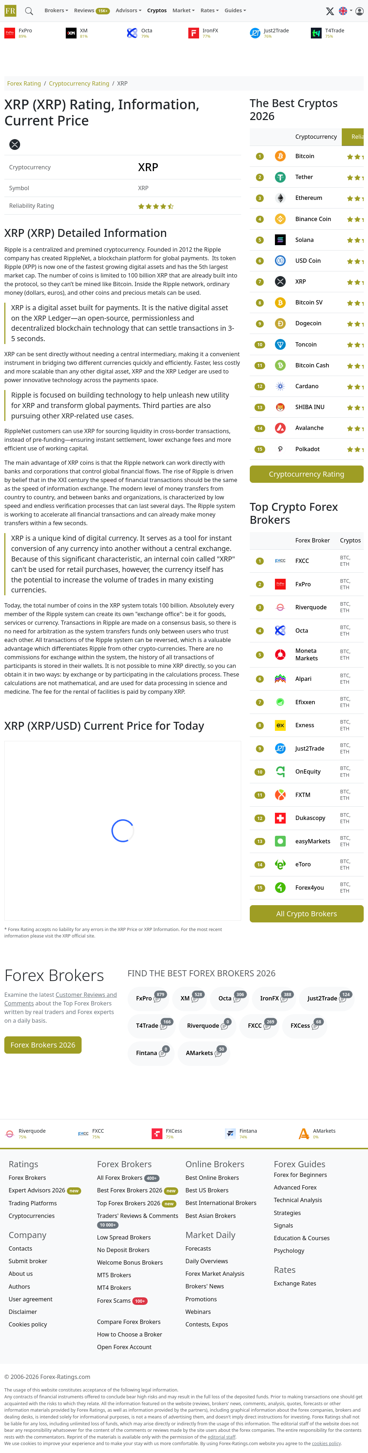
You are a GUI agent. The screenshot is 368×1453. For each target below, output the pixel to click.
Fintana (155, 1051)
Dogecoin (308, 323)
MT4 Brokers (114, 1288)
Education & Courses (302, 1238)
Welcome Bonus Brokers (130, 1262)
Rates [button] (208, 10)
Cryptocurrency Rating (79, 83)
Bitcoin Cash (312, 365)
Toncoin (306, 344)
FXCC (302, 561)
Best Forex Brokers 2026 (137, 1190)
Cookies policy (28, 1324)
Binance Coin (313, 219)
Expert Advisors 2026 (45, 1190)
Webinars (198, 1312)
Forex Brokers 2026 (42, 1045)
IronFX (278, 996)
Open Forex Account (124, 1347)
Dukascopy (310, 818)
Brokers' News (204, 1286)
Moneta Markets (306, 654)
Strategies (287, 1213)
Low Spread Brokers (124, 1237)
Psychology (289, 1251)
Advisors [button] (126, 10)
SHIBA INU (310, 407)
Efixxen (305, 702)
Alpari (303, 679)
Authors (19, 1287)
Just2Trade (310, 748)
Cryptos (157, 10)
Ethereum (308, 198)
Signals (283, 1225)
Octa (301, 630)
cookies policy (326, 1443)
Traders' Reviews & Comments (137, 1220)
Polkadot (307, 449)
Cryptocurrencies (32, 1216)
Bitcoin (304, 156)
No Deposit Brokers (123, 1250)
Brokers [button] (54, 10)
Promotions (201, 1299)
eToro (303, 864)
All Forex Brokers (128, 1178)
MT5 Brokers (114, 1275)
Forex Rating (24, 83)
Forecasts (198, 1248)
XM (194, 996)
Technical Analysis (298, 1200)
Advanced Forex (295, 1187)
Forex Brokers (27, 1178)
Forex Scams (122, 1301)
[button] (345, 11)
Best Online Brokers (212, 1178)
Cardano (307, 386)
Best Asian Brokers (210, 1216)
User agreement (30, 1299)
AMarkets (208, 1051)
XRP (300, 281)
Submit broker (28, 1261)
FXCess (309, 1024)
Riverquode (311, 607)
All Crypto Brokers (306, 913)
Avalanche (309, 428)
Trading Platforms (33, 1203)
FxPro (303, 584)
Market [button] (181, 10)
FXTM (302, 795)
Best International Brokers (221, 1203)
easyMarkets (312, 841)
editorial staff (221, 1437)
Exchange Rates (295, 1283)
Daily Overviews (206, 1261)
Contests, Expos (206, 1324)
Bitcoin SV (309, 302)
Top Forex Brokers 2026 (136, 1203)
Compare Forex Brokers (129, 1322)
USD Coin (308, 261)
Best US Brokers (207, 1190)
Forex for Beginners (300, 1175)
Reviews (92, 10)
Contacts (20, 1248)
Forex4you (309, 887)
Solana (304, 240)
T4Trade (156, 1024)
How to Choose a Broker (129, 1334)
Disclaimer (23, 1312)
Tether (304, 177)
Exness (304, 725)
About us (21, 1274)
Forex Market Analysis (214, 1274)
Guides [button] (233, 10)
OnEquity (308, 771)
